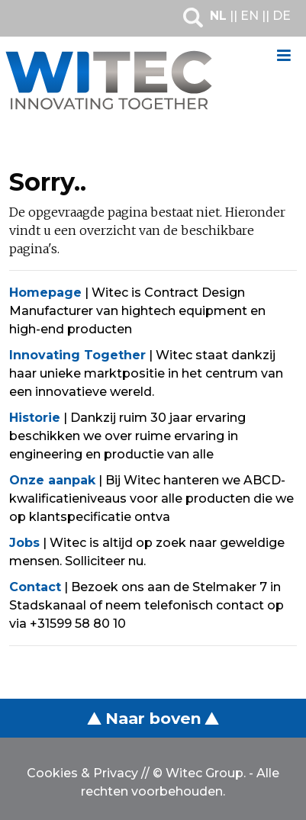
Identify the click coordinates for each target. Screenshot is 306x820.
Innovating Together (77, 355)
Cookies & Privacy (82, 773)
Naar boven (153, 718)
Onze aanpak (52, 480)
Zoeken (193, 17)
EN (249, 15)
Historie (34, 417)
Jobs (24, 542)
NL (218, 15)
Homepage (45, 292)
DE (281, 15)
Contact (35, 587)
